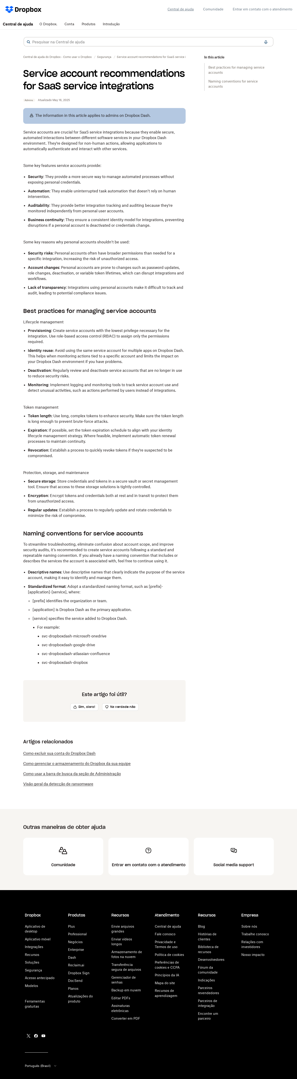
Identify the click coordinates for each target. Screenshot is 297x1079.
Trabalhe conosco (255, 934)
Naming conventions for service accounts (233, 83)
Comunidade (213, 9)
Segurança (33, 970)
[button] (28, 42)
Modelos (31, 986)
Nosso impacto (253, 955)
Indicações (206, 980)
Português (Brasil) (41, 1066)
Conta (69, 24)
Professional (77, 934)
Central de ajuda (181, 9)
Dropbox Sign (79, 973)
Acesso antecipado (40, 978)
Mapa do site (165, 983)
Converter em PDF (125, 1018)
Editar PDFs (120, 998)
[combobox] (148, 42)
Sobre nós (249, 926)
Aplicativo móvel (38, 939)
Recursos (32, 955)
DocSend (75, 981)
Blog (201, 926)
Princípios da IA (167, 975)
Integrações (34, 947)
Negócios (75, 942)
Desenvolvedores (211, 959)
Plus (71, 926)
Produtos (88, 24)
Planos (73, 988)
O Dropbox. (48, 24)
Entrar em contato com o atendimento (262, 9)
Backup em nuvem (126, 990)
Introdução (111, 24)
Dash (72, 957)
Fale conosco (165, 934)
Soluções (32, 962)
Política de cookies (169, 955)
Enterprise (76, 950)
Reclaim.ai (76, 965)
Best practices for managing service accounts (236, 69)
